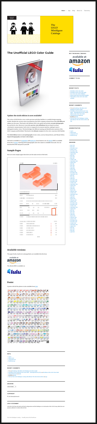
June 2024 (72, 145)
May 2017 (72, 158)
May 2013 (72, 195)
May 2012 (72, 213)
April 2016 (72, 168)
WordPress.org (11, 361)
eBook (50, 140)
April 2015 (72, 178)
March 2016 (72, 169)
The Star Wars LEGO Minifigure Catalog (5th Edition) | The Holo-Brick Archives (26, 376)
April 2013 (72, 197)
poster (16, 142)
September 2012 (74, 207)
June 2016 (72, 165)
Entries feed (11, 358)
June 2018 (72, 156)
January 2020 (73, 149)
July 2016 (72, 164)
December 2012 (73, 203)
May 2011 (72, 230)
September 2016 (74, 161)
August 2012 (73, 208)
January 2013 (73, 201)
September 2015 (74, 174)
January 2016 (73, 171)
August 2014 (73, 185)
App (69, 10)
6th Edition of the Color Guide (77, 91)
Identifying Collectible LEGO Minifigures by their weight (24, 371)
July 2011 (72, 227)
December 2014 (73, 179)
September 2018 (74, 152)
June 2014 (72, 187)
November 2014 (73, 181)
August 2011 (73, 226)
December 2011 (73, 220)
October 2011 (73, 223)
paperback (25, 140)
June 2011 (72, 229)
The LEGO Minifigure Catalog (14, 417)
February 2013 (73, 200)
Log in (9, 356)
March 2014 (72, 190)
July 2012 (72, 210)
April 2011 (72, 231)
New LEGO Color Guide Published (77, 94)
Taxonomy (87, 10)
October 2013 (73, 192)
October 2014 (73, 182)
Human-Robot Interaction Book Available (79, 95)
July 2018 (72, 155)
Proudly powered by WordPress (29, 417)
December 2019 (73, 151)
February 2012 (73, 217)
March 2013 (72, 198)
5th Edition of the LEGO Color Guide (51, 372)
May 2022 (72, 146)
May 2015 (72, 177)
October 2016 (73, 159)
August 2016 (73, 162)
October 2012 (73, 205)
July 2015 (72, 175)
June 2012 (72, 211)
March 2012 (72, 216)
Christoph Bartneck (12, 373)
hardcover (33, 140)
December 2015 (73, 172)
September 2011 (73, 224)
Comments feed (12, 359)
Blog (73, 10)
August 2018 (73, 154)
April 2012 (72, 214)
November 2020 (73, 148)
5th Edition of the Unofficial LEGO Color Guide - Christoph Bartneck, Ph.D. (24, 372)
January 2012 (73, 218)
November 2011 (73, 221)
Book (63, 10)
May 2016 (72, 166)
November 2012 (73, 204)
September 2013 (74, 194)
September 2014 (74, 184)
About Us (79, 10)
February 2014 (73, 191)
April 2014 (72, 188)
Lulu (36, 286)
